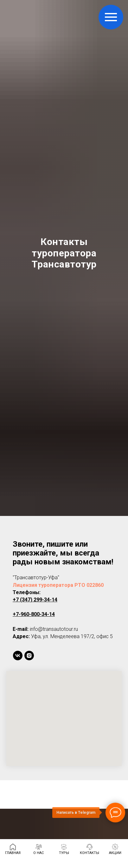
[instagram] (29, 655)
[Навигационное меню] (111, 17)
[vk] (17, 655)
